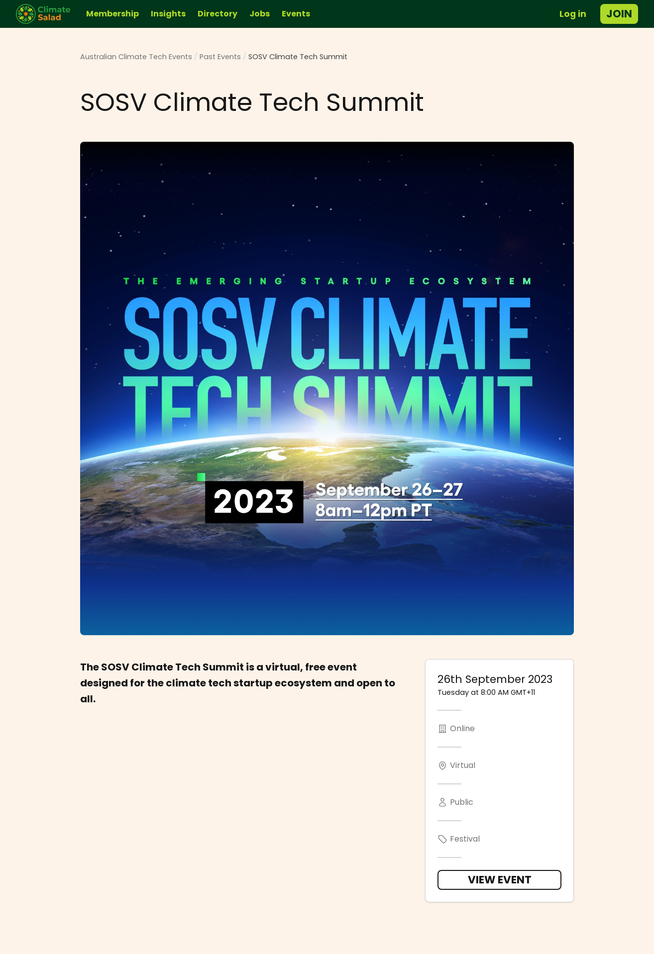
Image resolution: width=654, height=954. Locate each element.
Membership (112, 13)
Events (296, 13)
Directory (217, 13)
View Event (500, 879)
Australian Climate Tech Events (136, 57)
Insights (168, 13)
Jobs (259, 13)
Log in (572, 14)
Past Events (220, 57)
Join (619, 13)
